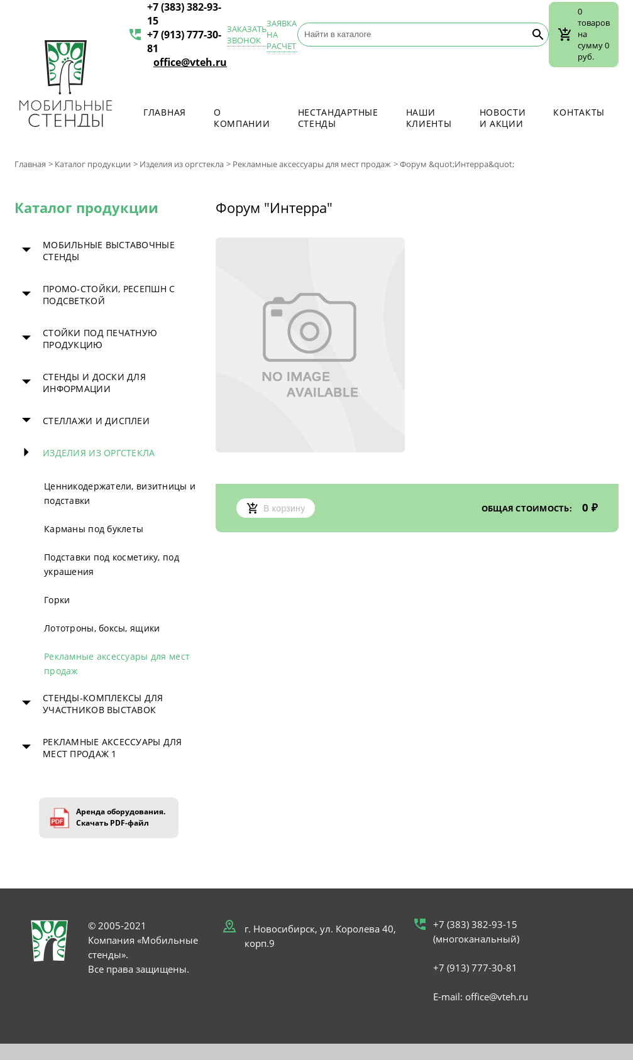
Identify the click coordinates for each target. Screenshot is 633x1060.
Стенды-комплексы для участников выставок (103, 704)
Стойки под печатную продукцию (100, 339)
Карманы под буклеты (93, 529)
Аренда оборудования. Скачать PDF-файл (120, 817)
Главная (164, 112)
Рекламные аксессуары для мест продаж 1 (112, 748)
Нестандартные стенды (338, 117)
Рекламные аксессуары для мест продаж (312, 164)
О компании (242, 117)
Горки (57, 600)
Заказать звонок (247, 34)
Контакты (579, 112)
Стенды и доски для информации (94, 383)
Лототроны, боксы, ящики (102, 628)
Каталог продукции (93, 164)
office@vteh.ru (190, 62)
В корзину (275, 508)
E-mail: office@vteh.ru (480, 996)
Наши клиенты (429, 117)
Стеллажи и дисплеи (96, 421)
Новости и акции (503, 117)
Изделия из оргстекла (182, 164)
